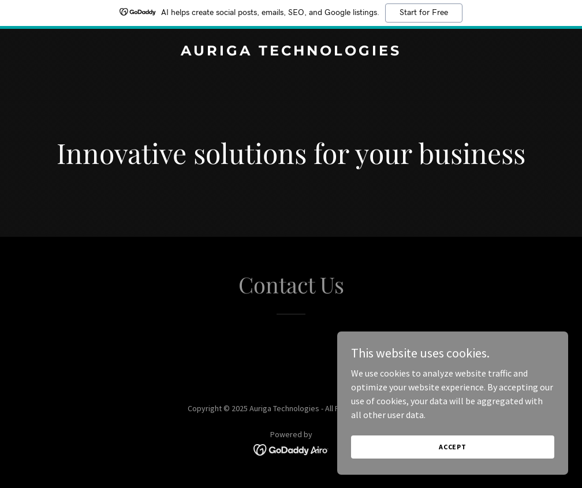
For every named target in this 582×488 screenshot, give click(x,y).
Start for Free (424, 13)
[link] (291, 52)
